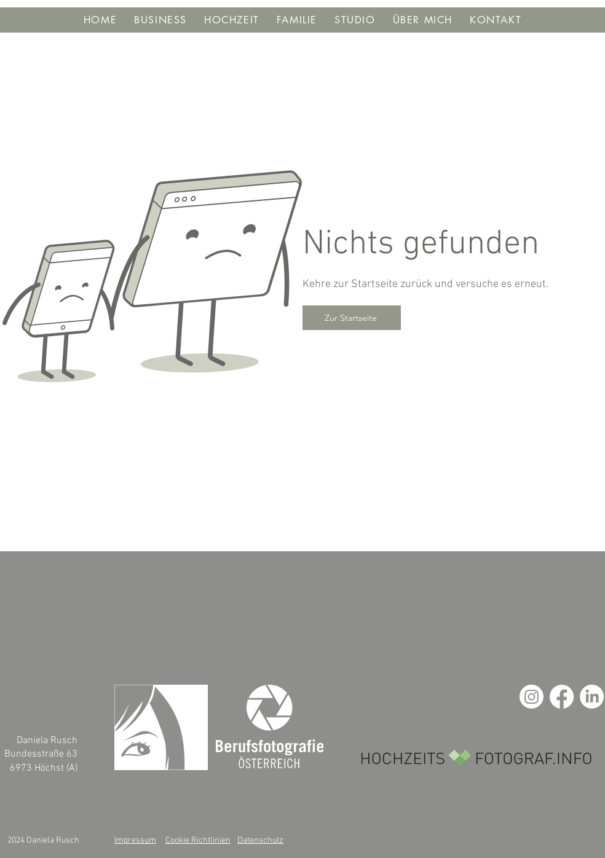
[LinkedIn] (592, 697)
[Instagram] (532, 697)
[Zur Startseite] (351, 317)
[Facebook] (562, 697)
